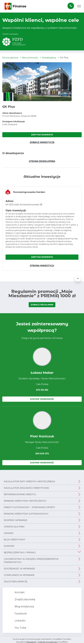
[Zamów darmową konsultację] (71, 6)
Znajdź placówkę (24, 599)
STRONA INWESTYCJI (42, 265)
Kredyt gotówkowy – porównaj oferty (29, 507)
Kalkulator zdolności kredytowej (26, 488)
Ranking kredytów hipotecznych (25, 500)
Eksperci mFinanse (15, 520)
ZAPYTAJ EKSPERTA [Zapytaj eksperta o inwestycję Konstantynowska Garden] (42, 257)
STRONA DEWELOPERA (42, 161)
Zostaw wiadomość (42, 399)
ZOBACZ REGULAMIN (42, 304)
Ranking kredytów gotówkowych (26, 513)
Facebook (20, 613)
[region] (42, 228)
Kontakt (9, 546)
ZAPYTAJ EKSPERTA (42, 134)
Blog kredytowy (14, 539)
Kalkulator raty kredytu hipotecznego (29, 481)
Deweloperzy (49, 57)
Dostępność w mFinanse (19, 568)
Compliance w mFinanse (19, 575)
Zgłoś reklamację (15, 581)
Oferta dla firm (14, 526)
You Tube (20, 627)
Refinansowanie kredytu (20, 494)
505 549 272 (42, 453)
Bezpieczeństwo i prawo (20, 552)
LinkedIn (20, 620)
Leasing (9, 533)
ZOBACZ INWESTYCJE (42, 142)
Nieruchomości (30, 57)
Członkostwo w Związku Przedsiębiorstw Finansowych (31, 561)
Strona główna (10, 57)
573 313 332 (42, 390)
